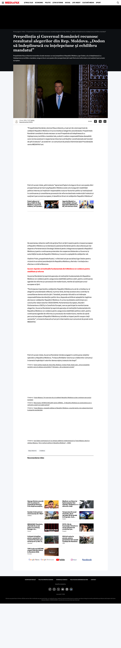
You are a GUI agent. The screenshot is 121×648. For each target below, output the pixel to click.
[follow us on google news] (34, 560)
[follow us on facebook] (87, 560)
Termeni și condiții (61, 579)
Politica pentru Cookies (45, 579)
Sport (98, 2)
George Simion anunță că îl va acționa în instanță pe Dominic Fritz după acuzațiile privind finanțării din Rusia (35, 503)
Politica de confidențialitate (79, 579)
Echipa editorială (30, 579)
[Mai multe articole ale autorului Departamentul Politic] (16, 121)
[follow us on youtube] (60, 560)
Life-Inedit (76, 2)
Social (67, 2)
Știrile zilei (28, 2)
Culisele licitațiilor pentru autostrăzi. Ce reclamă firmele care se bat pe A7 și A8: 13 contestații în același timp (34, 539)
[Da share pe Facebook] (95, 121)
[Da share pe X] (100, 121)
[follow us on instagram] (73, 560)
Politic (48, 2)
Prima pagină (17, 31)
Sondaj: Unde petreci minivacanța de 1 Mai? (35, 513)
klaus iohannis (32, 450)
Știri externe (58, 2)
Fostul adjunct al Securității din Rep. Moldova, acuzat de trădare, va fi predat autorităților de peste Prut (35, 203)
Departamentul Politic (26, 122)
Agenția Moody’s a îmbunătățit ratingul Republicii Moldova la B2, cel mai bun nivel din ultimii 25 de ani (70, 203)
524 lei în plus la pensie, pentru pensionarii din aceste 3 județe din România (70, 539)
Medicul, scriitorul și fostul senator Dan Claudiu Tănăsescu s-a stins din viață (70, 503)
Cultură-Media (88, 2)
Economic (39, 2)
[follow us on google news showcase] (47, 560)
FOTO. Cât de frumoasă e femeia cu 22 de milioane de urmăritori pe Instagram (70, 526)
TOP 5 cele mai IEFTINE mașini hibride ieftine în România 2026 (35, 550)
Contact (93, 579)
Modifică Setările (60, 584)
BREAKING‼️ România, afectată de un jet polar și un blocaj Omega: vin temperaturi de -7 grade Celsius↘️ (35, 526)
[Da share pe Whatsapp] (105, 121)
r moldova (42, 450)
